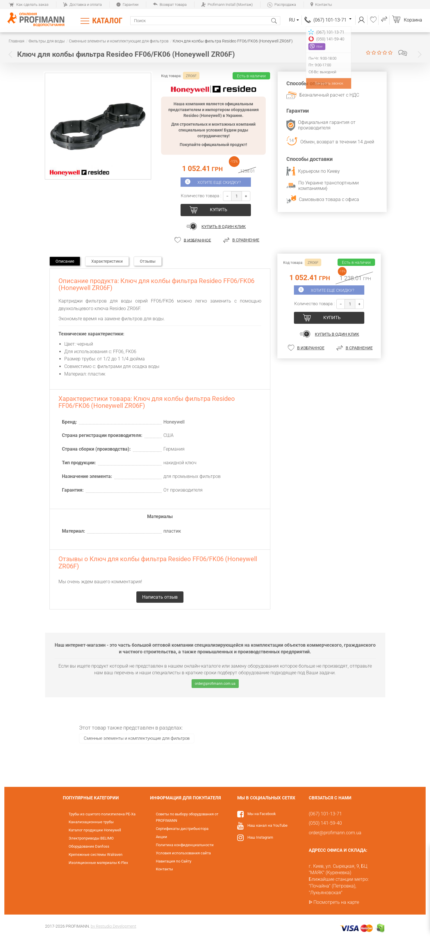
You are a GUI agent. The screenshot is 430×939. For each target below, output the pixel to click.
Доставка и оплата (82, 4)
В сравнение (245, 240)
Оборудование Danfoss (89, 846)
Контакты (321, 4)
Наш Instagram (260, 837)
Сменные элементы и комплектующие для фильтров (137, 738)
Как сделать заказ (29, 4)
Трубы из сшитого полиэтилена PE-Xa (102, 814)
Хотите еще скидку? (219, 182)
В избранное (197, 240)
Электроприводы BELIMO (91, 838)
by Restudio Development (113, 926)
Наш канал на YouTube (267, 825)
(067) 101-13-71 (332, 20)
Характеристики (107, 261)
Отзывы (148, 261)
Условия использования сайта (183, 853)
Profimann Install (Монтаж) (227, 4)
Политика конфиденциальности (185, 845)
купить (218, 209)
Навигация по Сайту (173, 861)
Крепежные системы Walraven (95, 854)
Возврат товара (170, 4)
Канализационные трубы (91, 822)
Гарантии (127, 4)
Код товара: (171, 76)
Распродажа (281, 4)
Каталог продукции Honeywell (95, 830)
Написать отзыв (402, 53)
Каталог (107, 20)
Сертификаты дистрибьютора (182, 828)
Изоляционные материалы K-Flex (98, 862)
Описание (65, 261)
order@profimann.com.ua (215, 684)
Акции (161, 837)
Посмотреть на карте (336, 902)
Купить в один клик (223, 226)
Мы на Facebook (261, 814)
